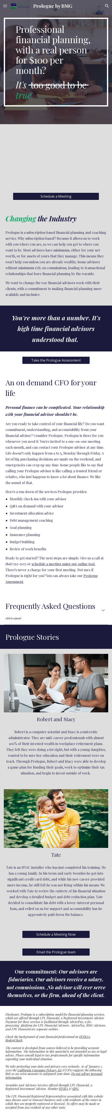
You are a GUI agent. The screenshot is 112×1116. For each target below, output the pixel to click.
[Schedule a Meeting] (56, 196)
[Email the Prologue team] (56, 952)
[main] (56, 62)
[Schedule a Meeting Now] (56, 934)
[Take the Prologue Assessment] (56, 360)
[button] (5, 6)
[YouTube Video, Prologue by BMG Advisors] (56, 158)
